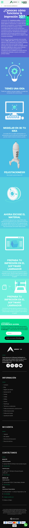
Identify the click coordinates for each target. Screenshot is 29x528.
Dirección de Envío (8, 441)
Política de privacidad (9, 411)
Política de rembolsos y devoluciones (13, 408)
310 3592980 (6, 494)
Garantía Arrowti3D (8, 415)
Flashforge (6, 403)
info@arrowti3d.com (8, 497)
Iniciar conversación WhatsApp (14, 338)
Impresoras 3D (7, 392)
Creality (5, 396)
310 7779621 (6, 475)
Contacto (6, 385)
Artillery (5, 399)
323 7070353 (6, 484)
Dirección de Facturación (10, 439)
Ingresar (6, 434)
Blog (5, 387)
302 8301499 (6, 466)
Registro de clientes (8, 389)
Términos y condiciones (9, 406)
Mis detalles (6, 436)
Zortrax (5, 394)
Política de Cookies (8, 413)
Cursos (5, 401)
